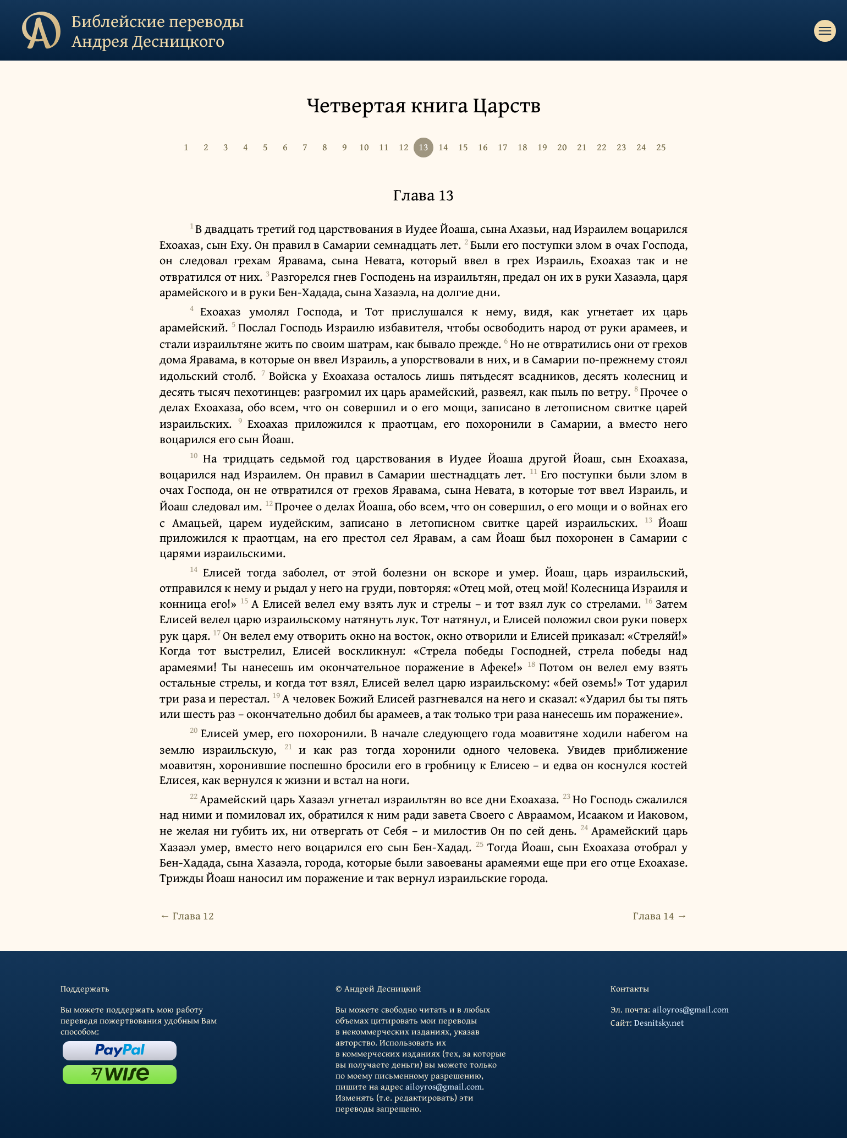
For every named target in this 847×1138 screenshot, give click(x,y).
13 (423, 146)
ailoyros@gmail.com (443, 1086)
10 (364, 146)
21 (582, 146)
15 (463, 146)
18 (522, 146)
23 (621, 146)
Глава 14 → (660, 915)
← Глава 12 (187, 915)
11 (384, 146)
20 (562, 146)
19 (542, 146)
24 (641, 146)
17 (503, 146)
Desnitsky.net (659, 1022)
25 (661, 146)
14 (443, 146)
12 (404, 146)
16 (483, 146)
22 (602, 146)
